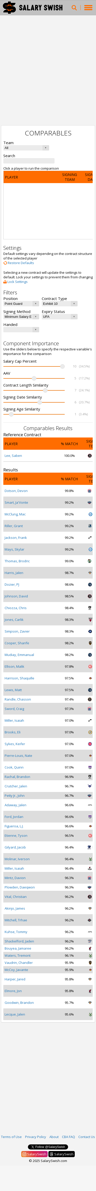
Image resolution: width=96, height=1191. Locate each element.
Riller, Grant (14, 526)
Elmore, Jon (13, 991)
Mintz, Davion (15, 877)
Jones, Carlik (14, 619)
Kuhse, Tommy (16, 931)
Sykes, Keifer (15, 744)
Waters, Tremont (17, 955)
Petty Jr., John (15, 795)
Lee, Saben (13, 455)
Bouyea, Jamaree (18, 948)
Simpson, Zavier (17, 631)
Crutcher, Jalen (16, 786)
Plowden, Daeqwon (20, 887)
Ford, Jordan (14, 816)
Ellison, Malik (14, 666)
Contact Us (86, 1136)
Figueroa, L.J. (14, 826)
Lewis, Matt (13, 690)
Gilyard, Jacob (15, 847)
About (54, 1136)
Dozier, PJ (12, 584)
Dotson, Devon (16, 490)
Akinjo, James (15, 908)
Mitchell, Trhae (16, 920)
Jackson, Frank (16, 537)
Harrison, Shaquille (19, 678)
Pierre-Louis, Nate (18, 755)
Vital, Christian (16, 896)
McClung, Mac (15, 514)
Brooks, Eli (12, 732)
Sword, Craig (14, 708)
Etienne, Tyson (16, 835)
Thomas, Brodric (17, 561)
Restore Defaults (18, 263)
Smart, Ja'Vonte (16, 502)
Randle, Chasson (18, 699)
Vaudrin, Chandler (19, 962)
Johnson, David (16, 596)
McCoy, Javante (16, 969)
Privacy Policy (35, 1136)
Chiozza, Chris (16, 608)
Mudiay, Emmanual (19, 654)
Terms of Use (11, 1136)
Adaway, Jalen (15, 805)
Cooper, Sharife (17, 643)
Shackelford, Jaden (19, 941)
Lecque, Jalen (15, 1014)
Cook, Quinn (14, 767)
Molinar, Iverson (17, 859)
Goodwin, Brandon (19, 1002)
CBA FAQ (68, 1136)
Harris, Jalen (14, 572)
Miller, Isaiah (14, 720)
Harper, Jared (15, 979)
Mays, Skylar (14, 549)
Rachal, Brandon (17, 776)
